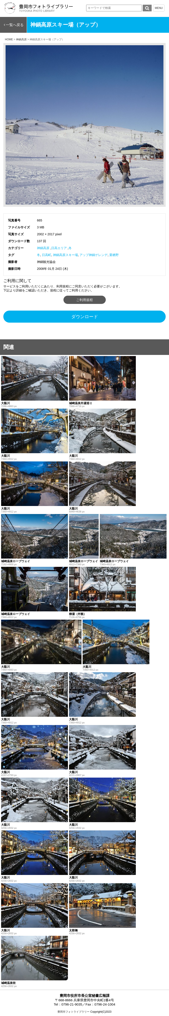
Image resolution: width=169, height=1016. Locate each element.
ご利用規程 (84, 300)
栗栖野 (114, 255)
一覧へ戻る (15, 25)
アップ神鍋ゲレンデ (93, 255)
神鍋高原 (43, 248)
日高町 (46, 255)
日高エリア (59, 248)
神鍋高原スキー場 (65, 255)
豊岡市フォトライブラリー (73, 1011)
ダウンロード (84, 316)
